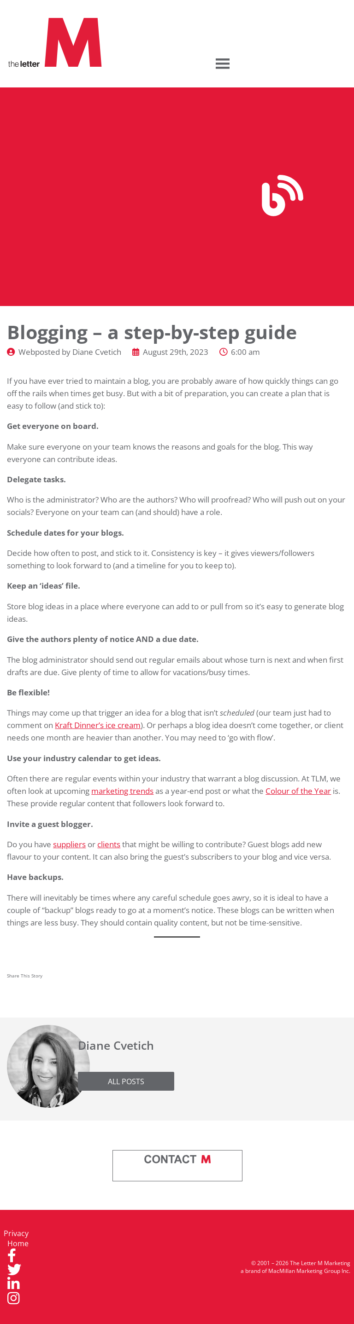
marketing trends (122, 790)
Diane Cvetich (96, 351)
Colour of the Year (298, 790)
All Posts (126, 1081)
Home (18, 1243)
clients (108, 844)
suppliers (69, 844)
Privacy (16, 1233)
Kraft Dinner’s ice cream (98, 724)
